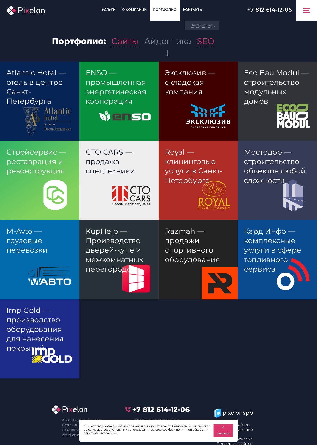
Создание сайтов (233, 425)
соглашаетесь (98, 429)
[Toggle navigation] (306, 10)
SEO (205, 41)
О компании (134, 10)
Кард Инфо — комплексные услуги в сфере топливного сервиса (272, 250)
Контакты (193, 10)
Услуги (109, 10)
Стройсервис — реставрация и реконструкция (36, 161)
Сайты (125, 41)
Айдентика (167, 41)
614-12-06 (269, 9)
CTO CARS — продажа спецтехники (110, 161)
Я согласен (223, 430)
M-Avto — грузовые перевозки (27, 241)
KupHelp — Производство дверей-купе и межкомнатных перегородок (114, 250)
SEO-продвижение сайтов (235, 432)
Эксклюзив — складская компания (190, 82)
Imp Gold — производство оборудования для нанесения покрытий (35, 329)
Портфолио (165, 10)
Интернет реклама (235, 439)
